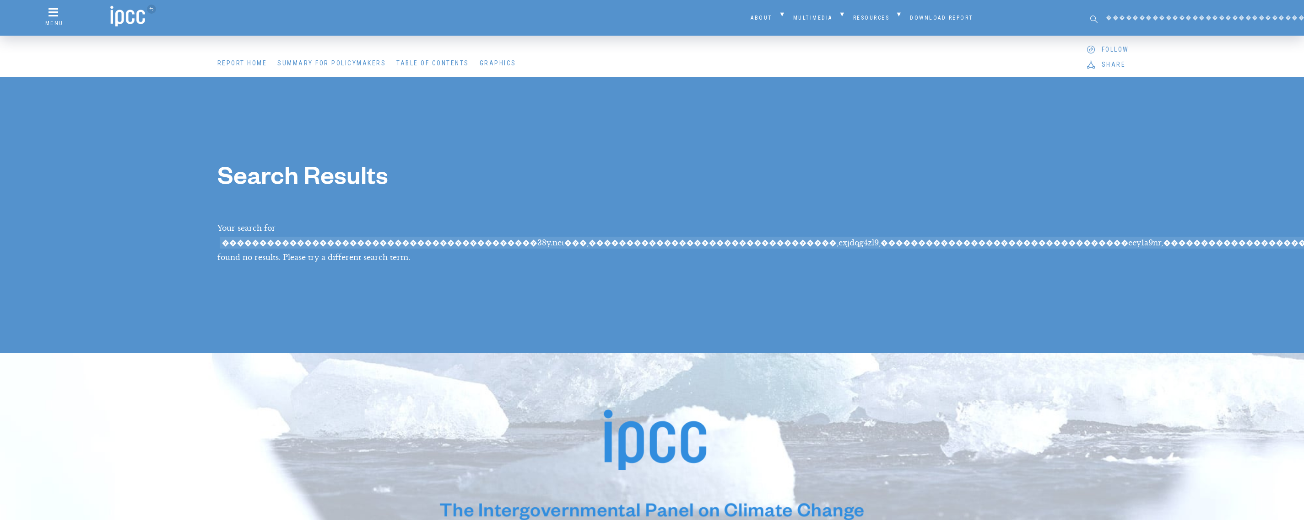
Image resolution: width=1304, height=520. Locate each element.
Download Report (942, 18)
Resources (871, 18)
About (762, 18)
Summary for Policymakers (331, 63)
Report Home (242, 63)
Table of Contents (432, 63)
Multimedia (813, 18)
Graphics (498, 63)
